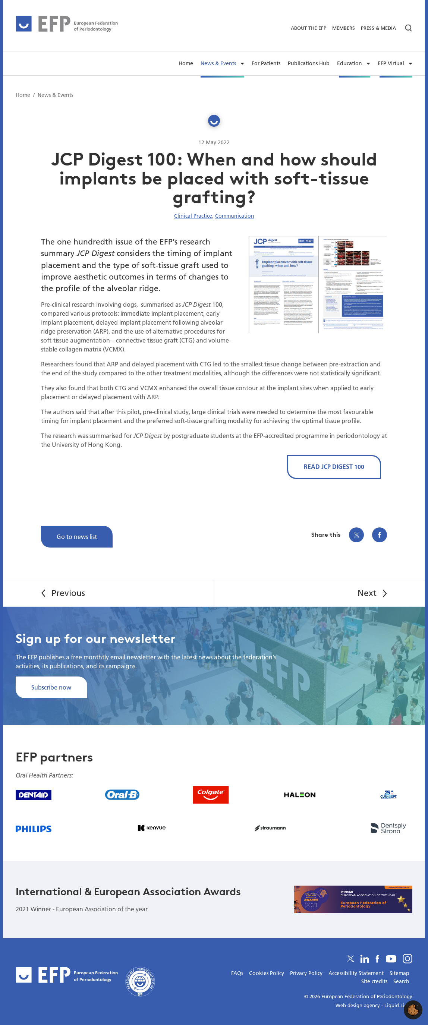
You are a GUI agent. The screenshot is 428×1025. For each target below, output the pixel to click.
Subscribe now (51, 687)
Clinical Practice (193, 215)
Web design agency (358, 1005)
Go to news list (77, 536)
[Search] (405, 28)
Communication (234, 215)
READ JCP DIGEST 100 (334, 466)
